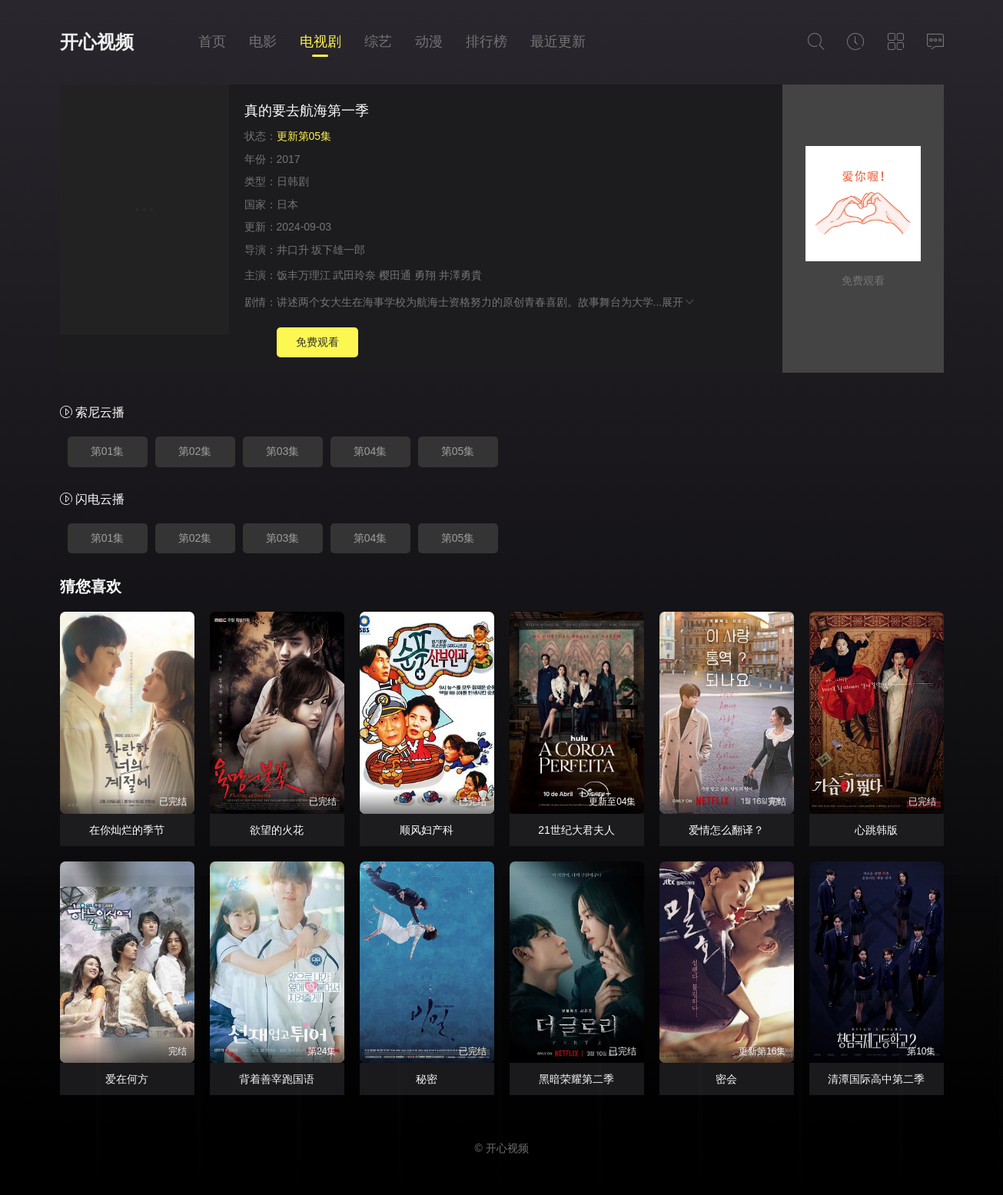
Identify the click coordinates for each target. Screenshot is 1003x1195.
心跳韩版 (876, 830)
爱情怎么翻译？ (726, 830)
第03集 (283, 451)
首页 (212, 41)
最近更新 (558, 41)
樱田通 (395, 275)
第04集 (370, 451)
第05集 (458, 451)
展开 (679, 302)
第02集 (195, 451)
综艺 (378, 41)
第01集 (108, 451)
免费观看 (317, 342)
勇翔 (425, 275)
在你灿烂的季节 (126, 830)
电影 (263, 41)
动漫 (429, 41)
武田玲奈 (354, 275)
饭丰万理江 (303, 275)
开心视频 (97, 42)
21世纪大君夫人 (576, 830)
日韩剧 (293, 181)
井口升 (293, 250)
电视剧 (320, 41)
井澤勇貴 (460, 275)
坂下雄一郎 (338, 250)
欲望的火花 (277, 830)
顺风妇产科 (426, 830)
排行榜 (486, 41)
